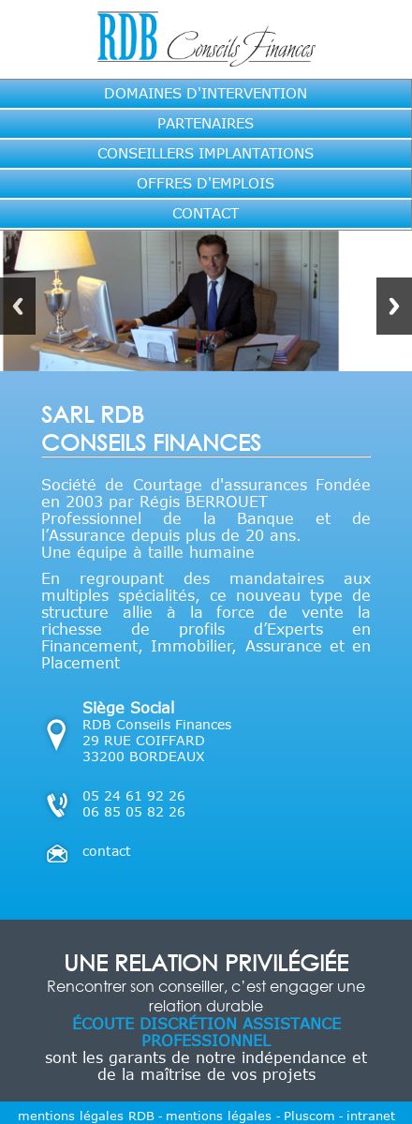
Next (394, 306)
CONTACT (205, 212)
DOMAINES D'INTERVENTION (205, 92)
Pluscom (309, 1115)
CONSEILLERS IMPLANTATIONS (205, 152)
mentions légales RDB (86, 1115)
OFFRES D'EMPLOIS (205, 182)
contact (106, 851)
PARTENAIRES (205, 122)
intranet (370, 1115)
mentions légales (221, 1115)
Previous (18, 306)
